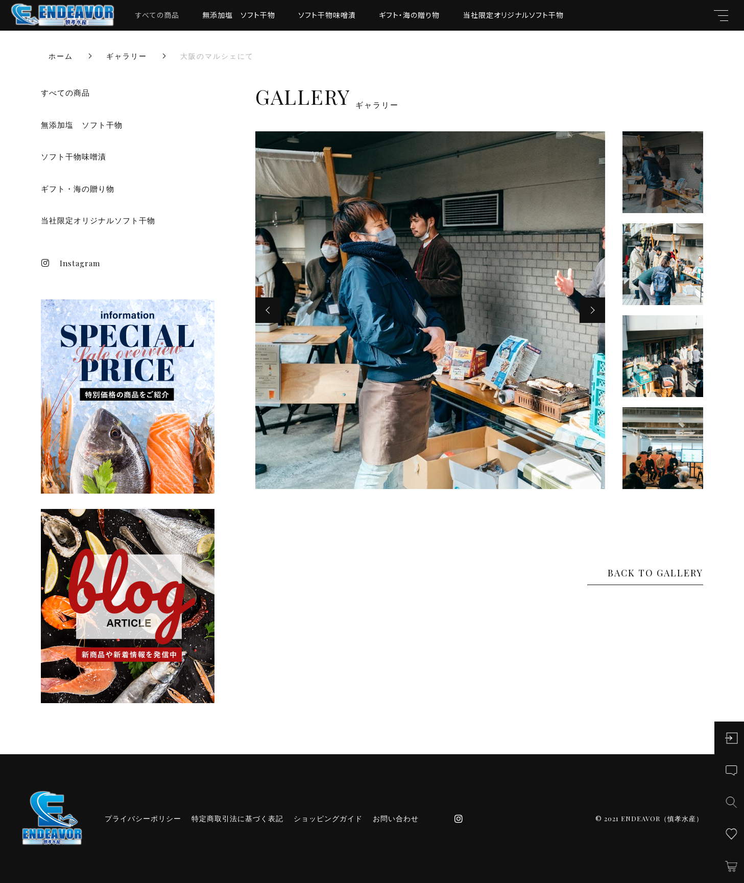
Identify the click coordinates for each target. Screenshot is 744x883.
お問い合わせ (396, 819)
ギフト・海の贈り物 (409, 15)
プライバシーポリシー (143, 819)
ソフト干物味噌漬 (327, 15)
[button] (268, 310)
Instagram (70, 263)
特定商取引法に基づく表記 (237, 819)
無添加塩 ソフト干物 (238, 15)
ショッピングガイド (328, 819)
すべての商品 (157, 15)
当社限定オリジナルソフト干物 (513, 15)
